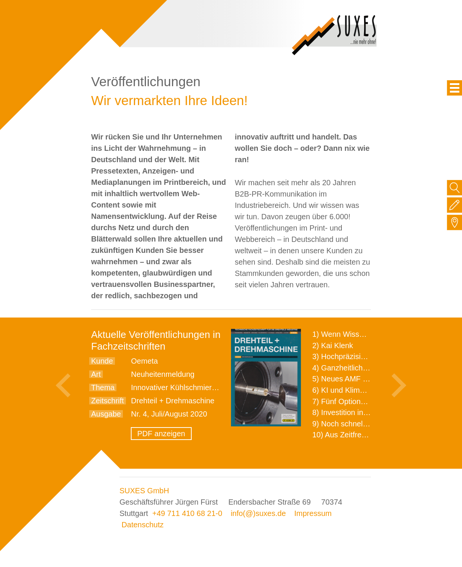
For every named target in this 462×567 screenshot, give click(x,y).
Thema (103, 387)
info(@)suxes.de (258, 513)
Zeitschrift (107, 400)
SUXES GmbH (144, 490)
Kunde (102, 361)
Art (96, 374)
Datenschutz (143, 525)
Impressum (313, 513)
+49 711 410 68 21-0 (187, 513)
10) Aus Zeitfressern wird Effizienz (369, 435)
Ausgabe (106, 414)
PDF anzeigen (161, 433)
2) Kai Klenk (332, 345)
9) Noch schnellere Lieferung (360, 424)
